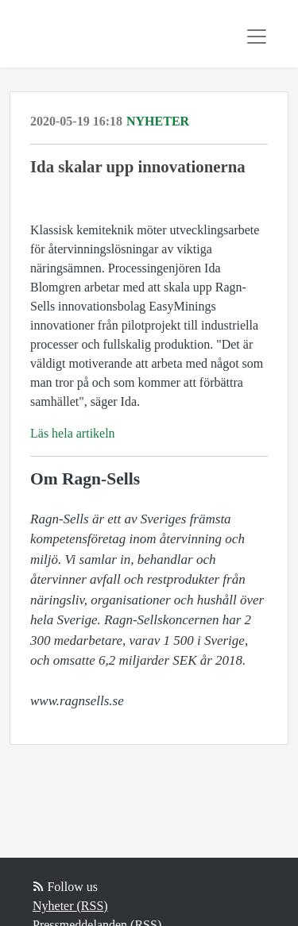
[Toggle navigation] (256, 36)
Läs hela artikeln (72, 433)
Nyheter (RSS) (70, 905)
